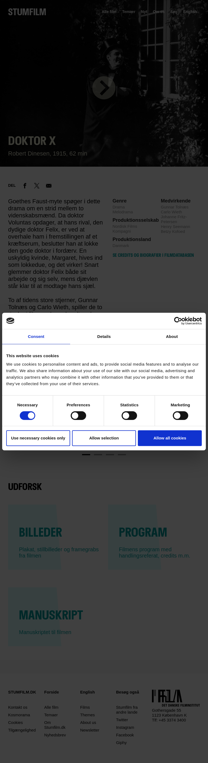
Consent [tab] (36, 336)
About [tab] (172, 336)
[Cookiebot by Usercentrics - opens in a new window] (178, 321)
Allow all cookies (170, 438)
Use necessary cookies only (38, 438)
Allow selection (104, 438)
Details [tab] (104, 336)
